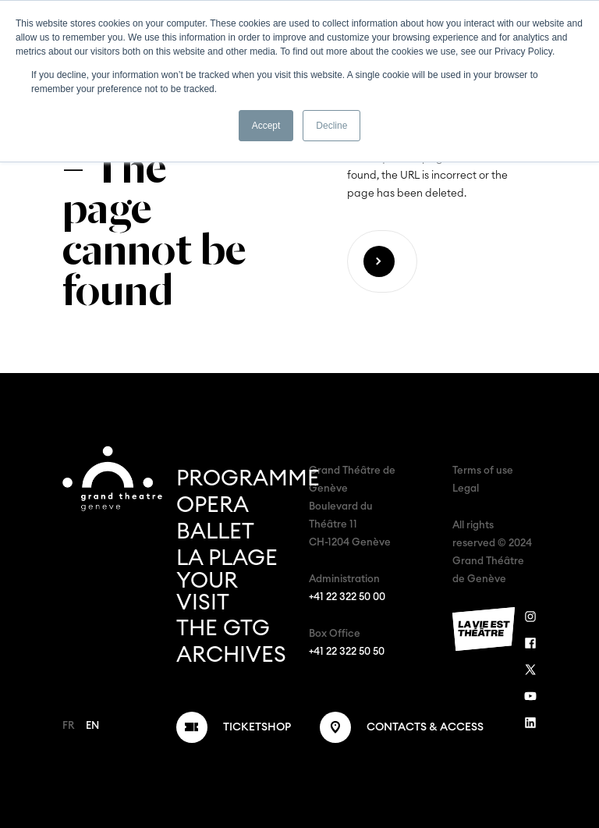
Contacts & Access (425, 727)
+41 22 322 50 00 (347, 597)
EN (92, 726)
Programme (248, 478)
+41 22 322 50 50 (347, 652)
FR (68, 726)
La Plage (227, 558)
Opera (212, 505)
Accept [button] (266, 125)
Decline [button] (331, 125)
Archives (231, 655)
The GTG (223, 628)
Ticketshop (257, 727)
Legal (465, 489)
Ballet (215, 531)
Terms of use (482, 471)
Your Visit (206, 591)
